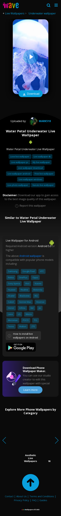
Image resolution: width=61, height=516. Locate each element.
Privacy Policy (21, 500)
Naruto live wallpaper (43, 185)
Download (30, 94)
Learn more (30, 390)
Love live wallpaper (20, 156)
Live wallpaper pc (20, 162)
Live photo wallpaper (18, 185)
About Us (21, 496)
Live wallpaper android (19, 173)
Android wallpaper (30, 256)
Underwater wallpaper (42, 13)
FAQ (34, 500)
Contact (9, 496)
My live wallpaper (41, 162)
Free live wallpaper (44, 173)
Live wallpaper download (30, 167)
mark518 (39, 121)
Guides (43, 500)
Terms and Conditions (41, 496)
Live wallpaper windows (30, 179)
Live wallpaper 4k (42, 156)
